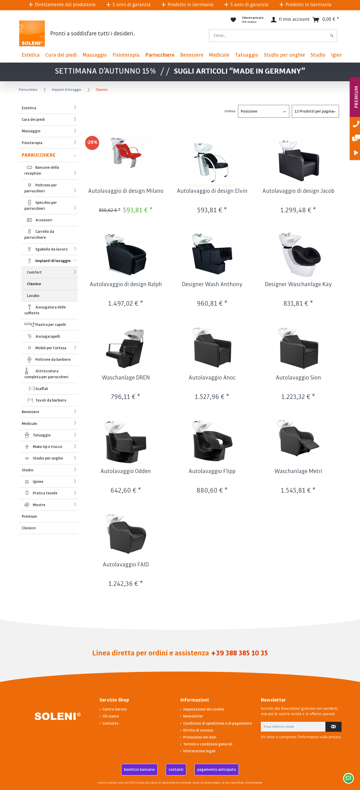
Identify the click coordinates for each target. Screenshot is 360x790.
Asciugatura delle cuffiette (45, 310)
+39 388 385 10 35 (239, 653)
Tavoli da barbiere (50, 400)
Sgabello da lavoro (56, 249)
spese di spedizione (163, 782)
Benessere (49, 412)
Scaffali (41, 389)
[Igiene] (338, 56)
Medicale (49, 424)
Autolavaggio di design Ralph (126, 284)
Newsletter (192, 716)
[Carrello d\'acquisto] (325, 20)
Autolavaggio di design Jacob (298, 191)
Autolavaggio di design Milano (125, 191)
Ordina (229, 111)
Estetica (49, 108)
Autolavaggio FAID (126, 565)
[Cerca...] (272, 36)
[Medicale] (219, 56)
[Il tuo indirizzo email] (293, 727)
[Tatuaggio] (246, 56)
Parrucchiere (49, 156)
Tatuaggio (54, 435)
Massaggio (49, 131)
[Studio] (318, 56)
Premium (29, 516)
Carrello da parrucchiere (39, 234)
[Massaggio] (95, 56)
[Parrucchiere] (159, 56)
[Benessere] (191, 56)
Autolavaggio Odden (125, 471)
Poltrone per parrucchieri (50, 188)
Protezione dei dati (199, 737)
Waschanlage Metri (298, 471)
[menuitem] (272, 36)
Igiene (54, 482)
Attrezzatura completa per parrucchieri (46, 374)
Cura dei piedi (49, 120)
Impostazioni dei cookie (203, 709)
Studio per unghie (54, 459)
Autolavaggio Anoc (212, 378)
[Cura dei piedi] (61, 56)
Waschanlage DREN (126, 378)
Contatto (110, 723)
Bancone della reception (50, 171)
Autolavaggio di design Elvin (212, 191)
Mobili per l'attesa (56, 348)
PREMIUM (356, 97)
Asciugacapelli (47, 336)
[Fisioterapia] (126, 56)
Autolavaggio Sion (298, 378)
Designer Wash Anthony (212, 284)
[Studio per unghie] (284, 56)
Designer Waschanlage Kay (298, 284)
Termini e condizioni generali (207, 744)
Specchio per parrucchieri (50, 206)
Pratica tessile (54, 493)
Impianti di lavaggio (56, 261)
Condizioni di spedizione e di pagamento (217, 723)
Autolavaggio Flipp (212, 471)
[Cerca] (331, 34)
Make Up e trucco (54, 447)
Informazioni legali (198, 751)
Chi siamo (110, 716)
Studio (49, 470)
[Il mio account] (289, 20)
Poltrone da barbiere (53, 359)
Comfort (52, 273)
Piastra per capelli (50, 325)
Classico (34, 284)
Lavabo (33, 296)
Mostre (54, 505)
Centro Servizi (114, 709)
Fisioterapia (49, 143)
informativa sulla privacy (320, 737)
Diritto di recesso (197, 730)
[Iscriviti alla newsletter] (333, 727)
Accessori (43, 220)
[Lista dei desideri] (233, 20)
